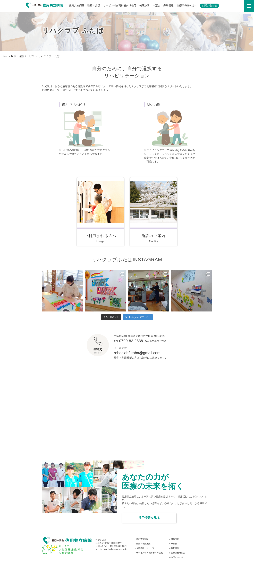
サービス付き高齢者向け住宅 (119, 5)
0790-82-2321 (120, 546)
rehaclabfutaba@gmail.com (137, 353)
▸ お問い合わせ (176, 557)
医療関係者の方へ (187, 5)
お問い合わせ (209, 5)
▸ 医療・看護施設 (142, 543)
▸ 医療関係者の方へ (178, 553)
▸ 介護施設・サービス (145, 548)
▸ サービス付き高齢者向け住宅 (149, 553)
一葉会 (156, 5)
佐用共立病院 (76, 5)
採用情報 (168, 5)
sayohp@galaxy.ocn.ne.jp (115, 549)
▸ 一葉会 (173, 543)
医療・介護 (93, 5)
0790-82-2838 (131, 341)
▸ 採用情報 (174, 548)
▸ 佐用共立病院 (141, 539)
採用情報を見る (149, 517)
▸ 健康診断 (174, 539)
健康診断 (144, 5)
